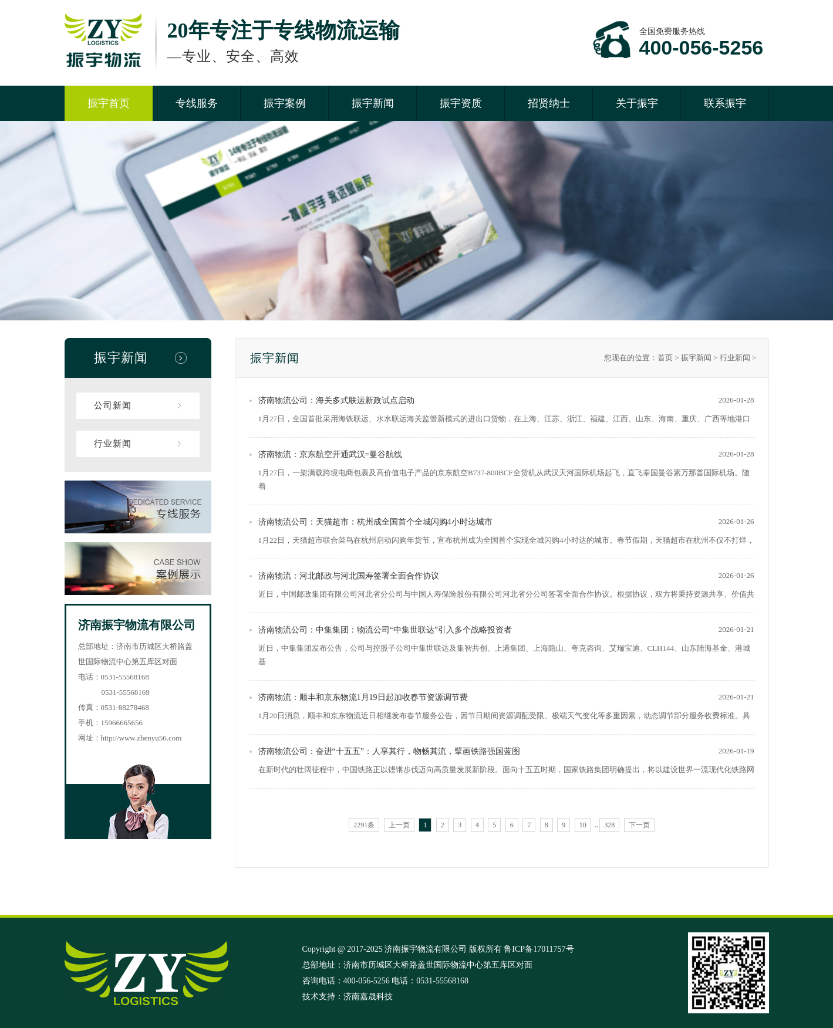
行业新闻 (112, 443)
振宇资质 (461, 103)
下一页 (639, 825)
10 (582, 825)
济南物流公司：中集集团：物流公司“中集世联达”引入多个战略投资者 (385, 629)
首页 (665, 357)
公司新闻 (112, 405)
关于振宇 (637, 103)
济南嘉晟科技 (368, 996)
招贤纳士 (549, 103)
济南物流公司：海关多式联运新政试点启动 (336, 400)
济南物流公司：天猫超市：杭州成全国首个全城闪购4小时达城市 (375, 522)
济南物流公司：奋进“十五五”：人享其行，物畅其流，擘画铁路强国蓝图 (389, 751)
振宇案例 (285, 103)
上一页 (399, 825)
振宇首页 (108, 103)
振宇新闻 (373, 103)
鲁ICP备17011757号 (539, 949)
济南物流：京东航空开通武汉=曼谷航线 (330, 454)
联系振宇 (725, 103)
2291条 (364, 825)
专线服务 (197, 103)
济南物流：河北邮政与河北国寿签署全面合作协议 (348, 576)
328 (609, 825)
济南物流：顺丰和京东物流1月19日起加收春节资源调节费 (363, 697)
